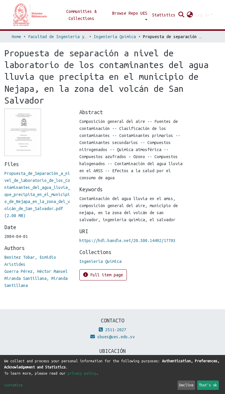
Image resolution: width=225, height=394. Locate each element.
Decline (186, 385)
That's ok (208, 385)
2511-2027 (112, 329)
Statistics (163, 15)
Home (16, 36)
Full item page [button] (103, 274)
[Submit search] (181, 14)
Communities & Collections (81, 15)
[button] (190, 14)
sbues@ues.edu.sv (112, 336)
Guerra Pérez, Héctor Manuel (36, 271)
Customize (13, 385)
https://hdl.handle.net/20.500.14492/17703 (127, 240)
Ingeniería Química (115, 36)
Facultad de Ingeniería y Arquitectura (57, 36)
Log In (202, 15)
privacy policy (82, 373)
